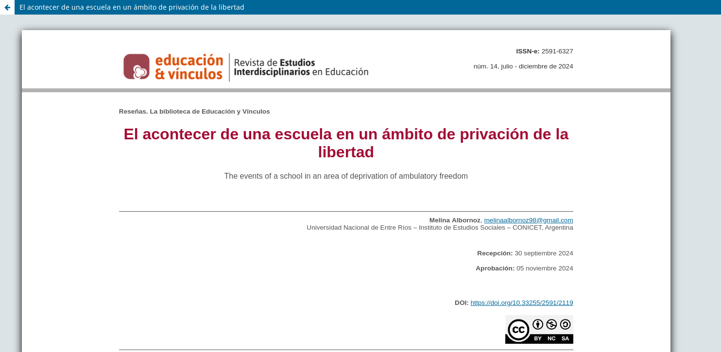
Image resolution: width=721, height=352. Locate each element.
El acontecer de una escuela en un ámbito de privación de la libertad (131, 7)
